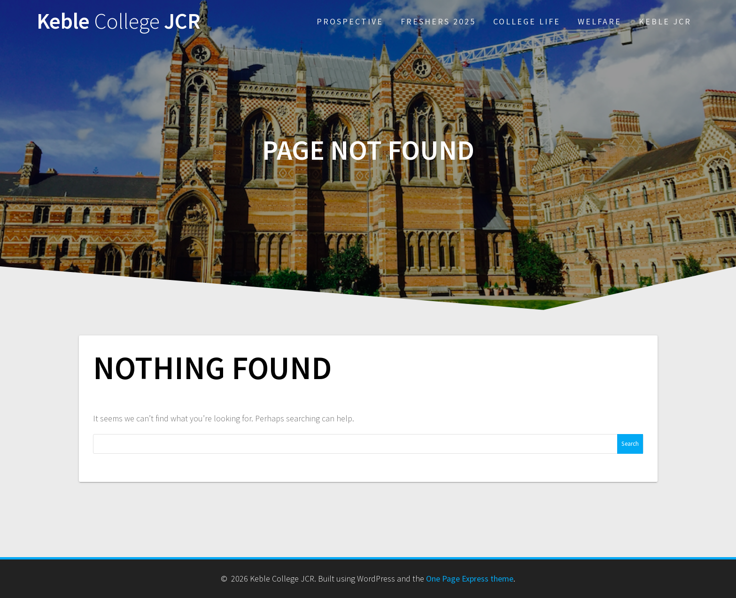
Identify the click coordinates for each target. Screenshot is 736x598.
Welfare (599, 21)
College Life (526, 21)
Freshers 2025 (438, 21)
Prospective (350, 21)
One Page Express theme (469, 578)
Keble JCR (119, 21)
